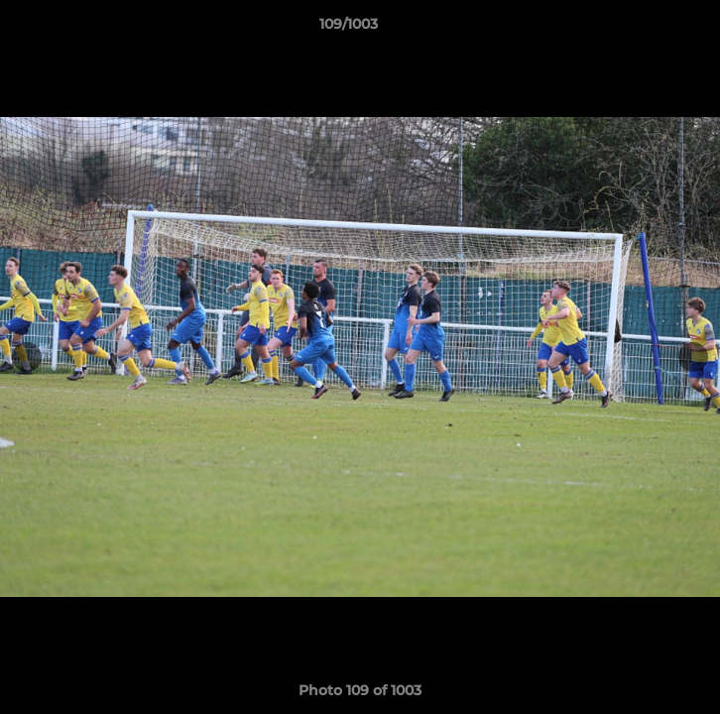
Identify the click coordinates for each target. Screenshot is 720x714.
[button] (648, 29)
